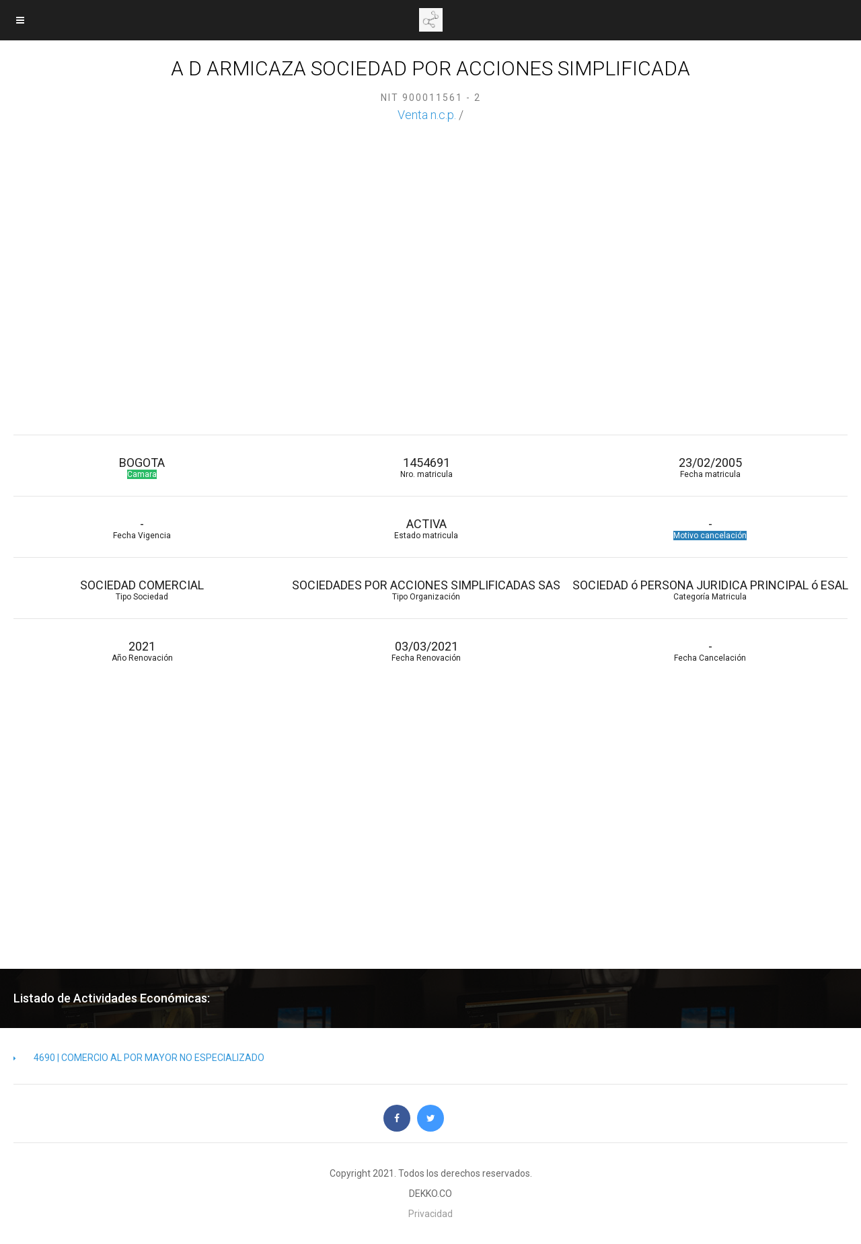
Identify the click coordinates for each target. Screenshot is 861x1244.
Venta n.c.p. (427, 115)
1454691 (426, 467)
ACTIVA (426, 528)
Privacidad (430, 1213)
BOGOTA (142, 467)
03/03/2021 (426, 651)
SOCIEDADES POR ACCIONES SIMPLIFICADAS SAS (426, 589)
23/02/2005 (710, 467)
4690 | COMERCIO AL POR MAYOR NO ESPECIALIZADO (138, 1057)
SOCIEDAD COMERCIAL (142, 589)
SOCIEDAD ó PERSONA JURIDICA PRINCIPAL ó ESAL (710, 589)
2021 (142, 651)
